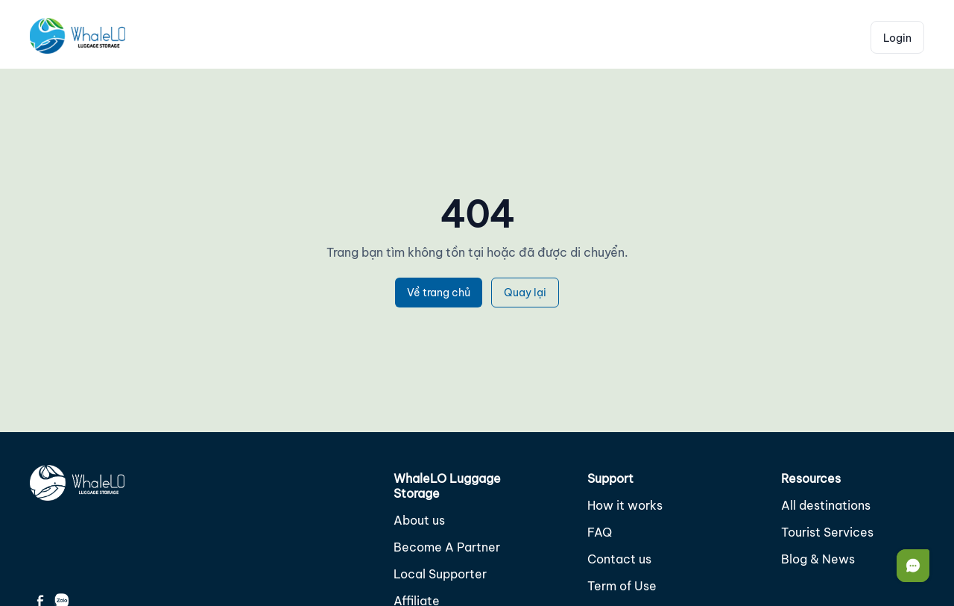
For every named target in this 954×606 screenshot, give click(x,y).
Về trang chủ (438, 292)
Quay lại (525, 292)
